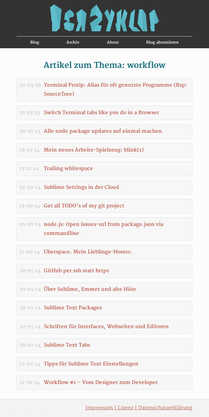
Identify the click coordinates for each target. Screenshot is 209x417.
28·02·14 (30, 345)
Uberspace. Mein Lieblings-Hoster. (88, 252)
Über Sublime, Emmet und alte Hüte (90, 289)
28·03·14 (30, 308)
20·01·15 (29, 131)
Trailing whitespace (68, 168)
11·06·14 (29, 252)
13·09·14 (29, 206)
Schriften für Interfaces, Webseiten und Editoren (106, 327)
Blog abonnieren (162, 42)
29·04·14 (30, 289)
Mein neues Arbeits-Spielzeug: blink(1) (94, 150)
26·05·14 (30, 271)
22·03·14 (30, 327)
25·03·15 (29, 113)
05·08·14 (30, 224)
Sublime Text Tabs (67, 345)
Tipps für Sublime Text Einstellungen (91, 364)
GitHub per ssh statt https (76, 271)
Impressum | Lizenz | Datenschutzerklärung (138, 408)
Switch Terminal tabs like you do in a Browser (101, 113)
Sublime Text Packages (73, 308)
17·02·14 (29, 364)
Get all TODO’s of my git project (84, 206)
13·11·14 (29, 168)
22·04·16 (30, 85)
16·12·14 (29, 150)
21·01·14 (29, 382)
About (113, 42)
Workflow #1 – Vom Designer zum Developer (101, 382)
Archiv (72, 42)
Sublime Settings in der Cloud (81, 187)
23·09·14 (30, 187)
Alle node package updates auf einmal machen (103, 131)
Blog (34, 42)
